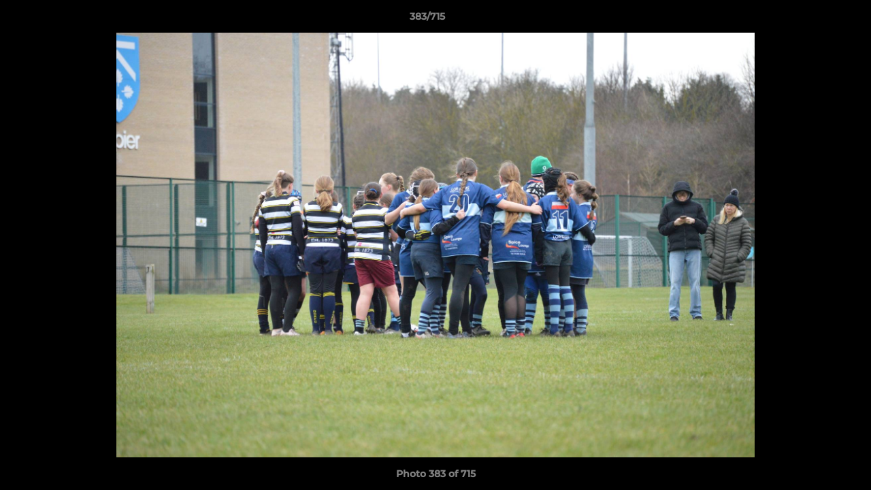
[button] (814, 20)
